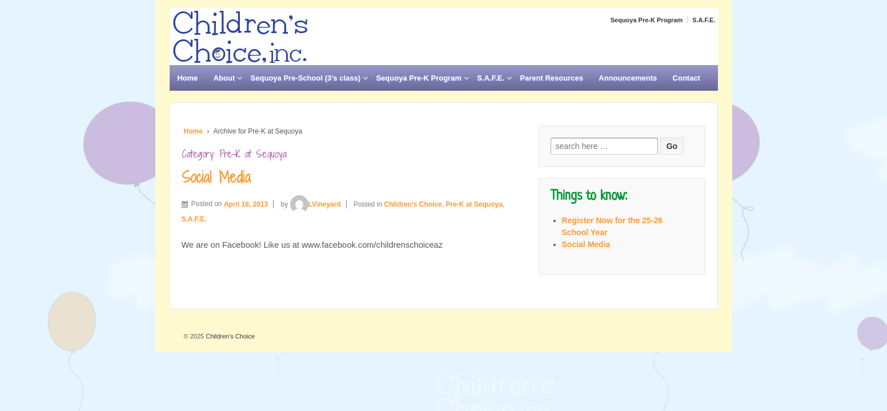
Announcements (628, 78)
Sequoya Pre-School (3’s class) (305, 78)
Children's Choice (413, 204)
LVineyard (315, 204)
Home (187, 78)
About (224, 78)
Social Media (216, 177)
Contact (686, 78)
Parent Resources (551, 78)
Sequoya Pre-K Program (647, 20)
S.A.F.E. (703, 20)
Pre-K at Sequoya (473, 204)
